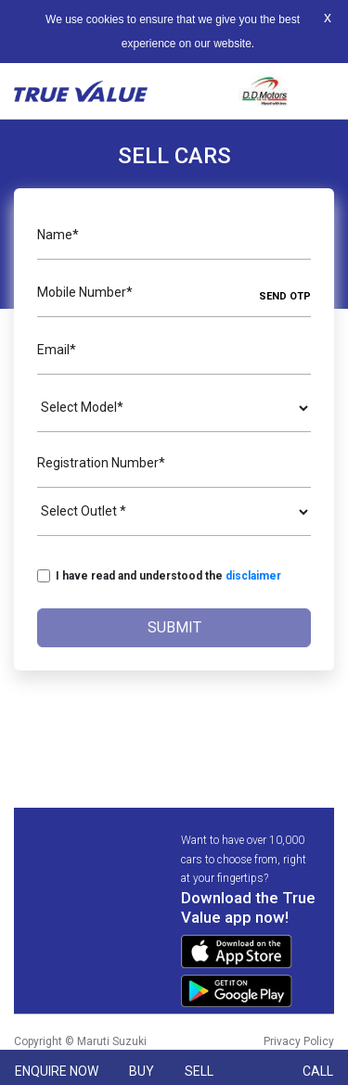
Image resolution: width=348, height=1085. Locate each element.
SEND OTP (285, 296)
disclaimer (253, 575)
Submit (174, 627)
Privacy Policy (299, 1041)
